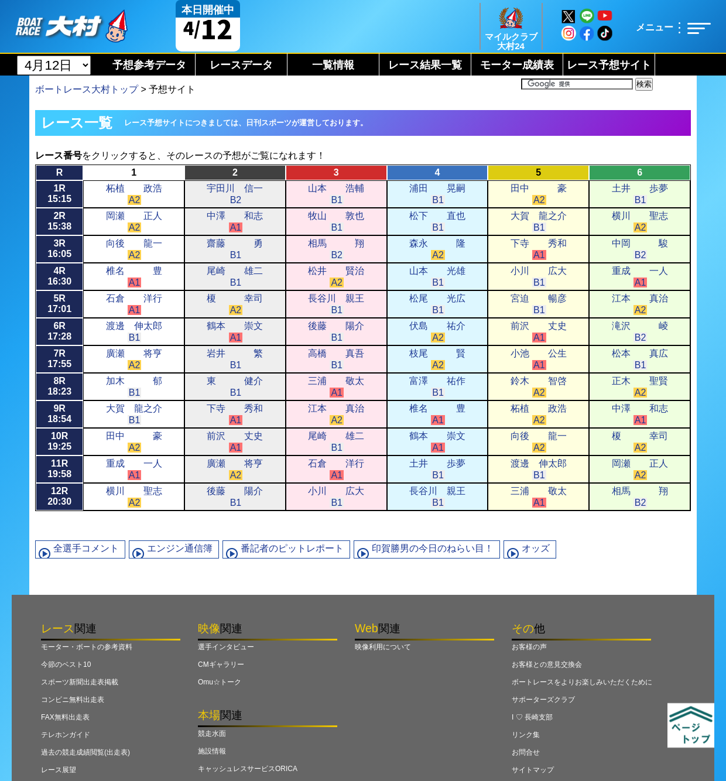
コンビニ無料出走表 (72, 700)
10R (59, 441)
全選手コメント (86, 548)
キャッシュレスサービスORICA (247, 769)
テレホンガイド (65, 735)
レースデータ (241, 65)
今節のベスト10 (66, 664)
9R (59, 413)
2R (59, 221)
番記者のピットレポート (292, 548)
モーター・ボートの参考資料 (86, 647)
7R (59, 358)
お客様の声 (529, 647)
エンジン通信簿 (180, 548)
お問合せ (526, 752)
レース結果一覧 (425, 65)
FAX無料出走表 (65, 717)
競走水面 (212, 733)
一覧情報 (333, 65)
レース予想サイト (609, 65)
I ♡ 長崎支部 (532, 717)
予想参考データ (149, 65)
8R (59, 386)
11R (59, 468)
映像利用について (383, 647)
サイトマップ (533, 770)
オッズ (536, 548)
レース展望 (58, 770)
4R (59, 276)
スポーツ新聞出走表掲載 (79, 682)
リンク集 (526, 735)
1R (59, 193)
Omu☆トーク (219, 682)
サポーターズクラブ (543, 700)
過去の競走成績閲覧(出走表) (85, 752)
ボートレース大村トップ (86, 89)
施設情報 (212, 751)
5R (59, 303)
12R (59, 496)
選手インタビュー (226, 647)
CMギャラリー (221, 664)
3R (59, 248)
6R (59, 331)
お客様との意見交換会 (547, 664)
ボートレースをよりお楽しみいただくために (582, 682)
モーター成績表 (517, 65)
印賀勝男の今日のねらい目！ (433, 548)
